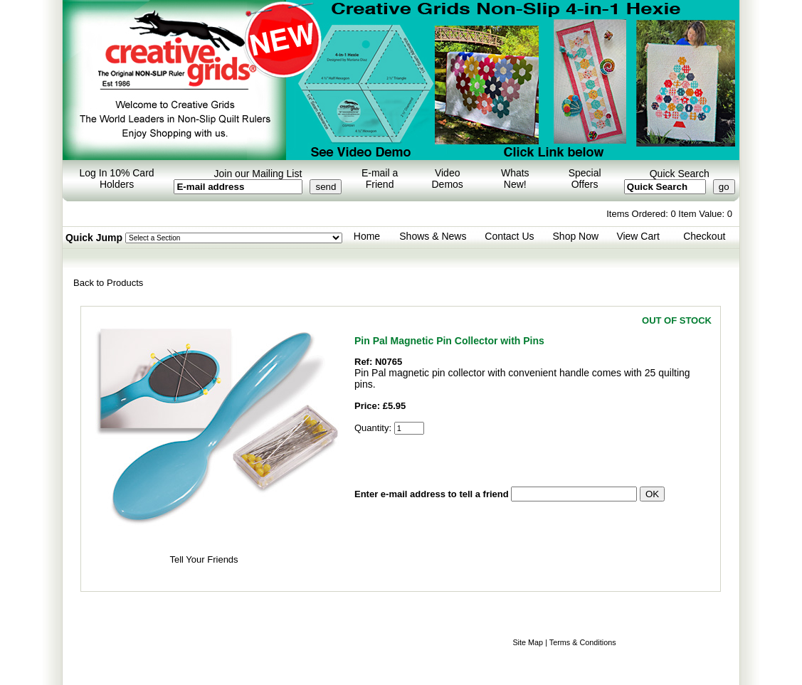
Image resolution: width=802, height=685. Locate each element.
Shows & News (432, 236)
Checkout (704, 236)
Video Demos (447, 178)
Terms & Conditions (582, 642)
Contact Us (509, 236)
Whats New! (515, 178)
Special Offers (585, 178)
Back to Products (108, 282)
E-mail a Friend (380, 178)
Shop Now (576, 236)
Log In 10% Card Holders (117, 178)
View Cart (637, 236)
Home (367, 236)
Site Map (527, 642)
